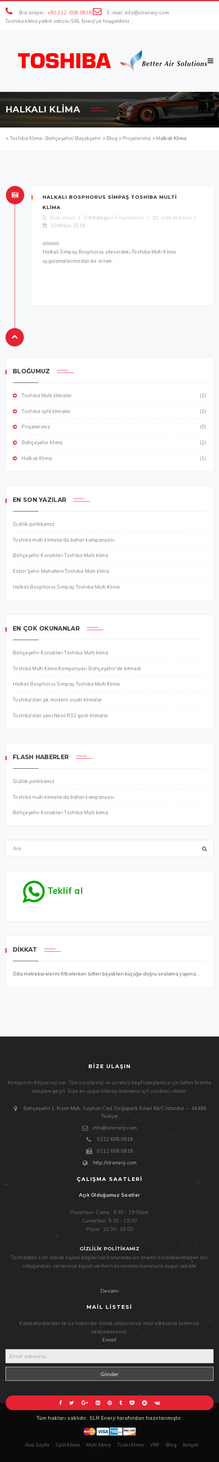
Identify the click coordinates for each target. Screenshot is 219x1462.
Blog (171, 1445)
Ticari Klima (130, 1445)
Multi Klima (98, 1445)
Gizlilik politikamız (33, 781)
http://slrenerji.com (115, 1162)
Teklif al (53, 888)
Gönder (109, 1374)
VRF (155, 1445)
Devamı (109, 1291)
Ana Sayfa (37, 1445)
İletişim (190, 1445)
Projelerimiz (129, 217)
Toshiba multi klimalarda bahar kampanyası (63, 797)
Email (109, 1340)
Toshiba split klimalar (109, 411)
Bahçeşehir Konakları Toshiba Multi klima (60, 812)
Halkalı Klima (176, 217)
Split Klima (67, 1445)
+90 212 (56, 12)
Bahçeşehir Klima (109, 442)
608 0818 (80, 12)
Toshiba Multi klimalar (109, 395)
